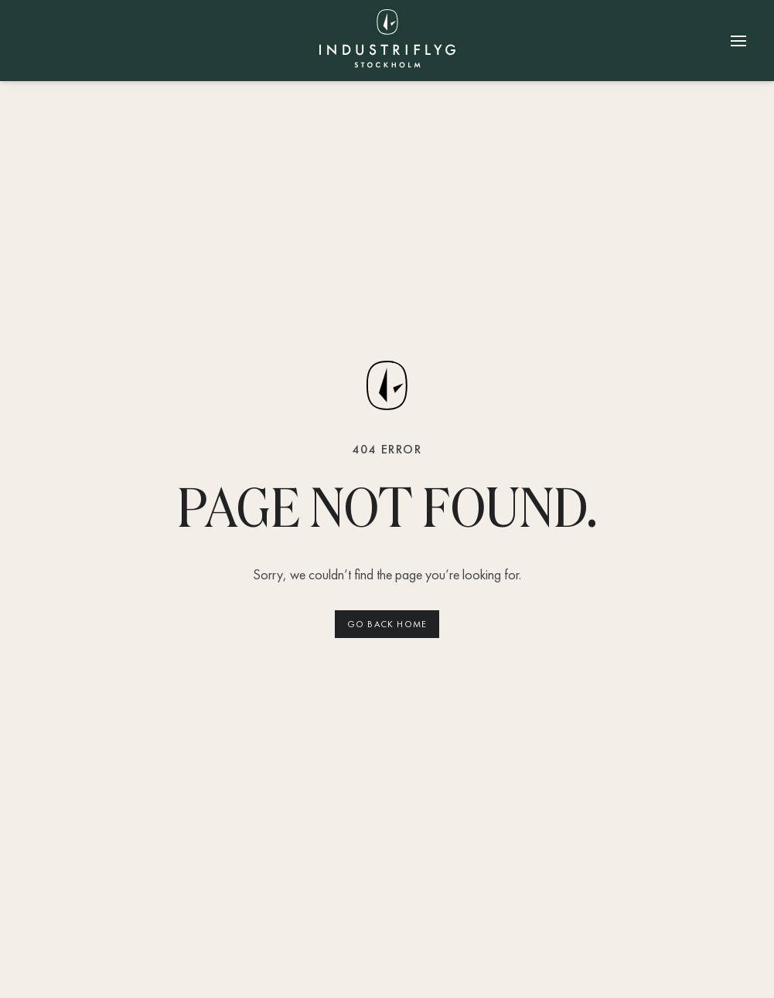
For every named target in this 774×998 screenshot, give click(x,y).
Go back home (387, 624)
